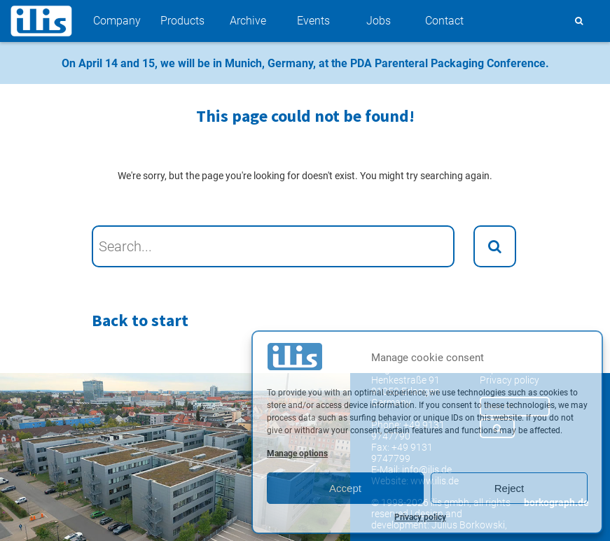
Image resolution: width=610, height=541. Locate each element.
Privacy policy (420, 517)
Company (117, 20)
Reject (509, 488)
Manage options (297, 453)
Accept (345, 488)
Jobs (378, 20)
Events (313, 20)
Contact (444, 20)
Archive (248, 20)
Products (182, 20)
